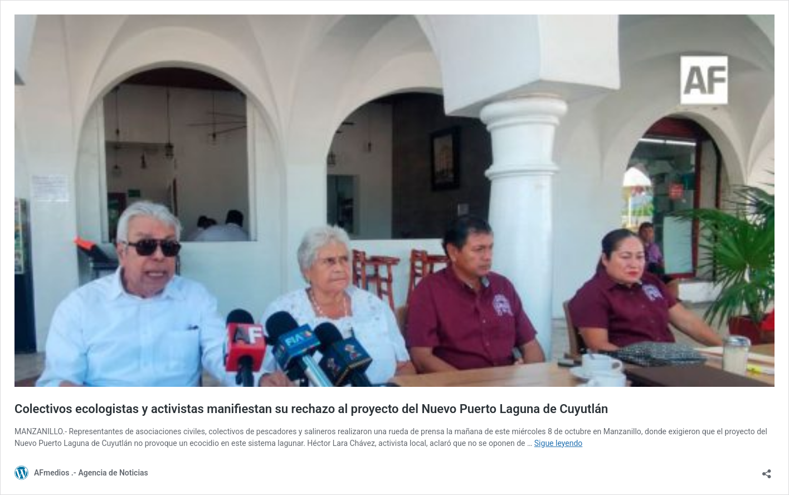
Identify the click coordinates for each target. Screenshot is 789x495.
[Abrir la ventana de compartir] (767, 470)
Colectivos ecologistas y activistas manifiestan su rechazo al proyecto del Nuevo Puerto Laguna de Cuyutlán (311, 409)
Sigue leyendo (558, 443)
